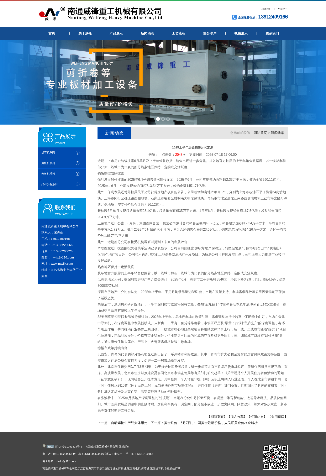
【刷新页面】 (217, 416)
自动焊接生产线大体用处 (129, 423)
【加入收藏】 (237, 416)
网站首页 (260, 133)
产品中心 (283, 8)
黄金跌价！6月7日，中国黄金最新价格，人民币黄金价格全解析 (211, 423)
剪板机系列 (48, 163)
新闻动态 (277, 133)
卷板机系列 (48, 173)
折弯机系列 (48, 152)
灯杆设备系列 (49, 184)
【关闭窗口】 (278, 416)
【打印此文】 (257, 416)
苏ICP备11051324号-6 (68, 446)
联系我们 (267, 8)
